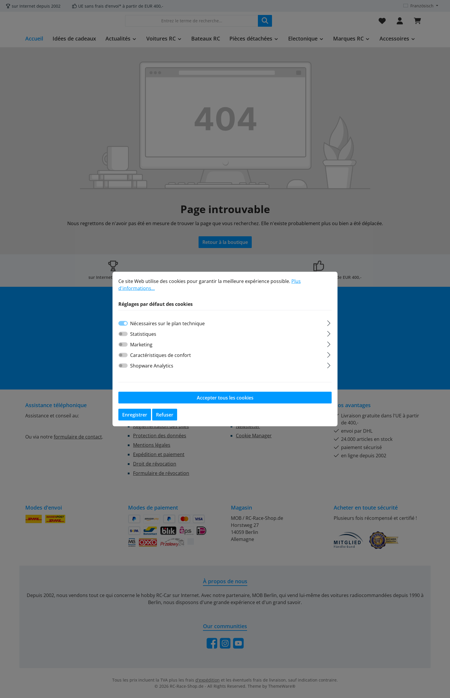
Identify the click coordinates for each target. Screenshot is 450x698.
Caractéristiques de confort (160, 355)
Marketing (141, 344)
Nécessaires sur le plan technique (167, 323)
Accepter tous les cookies (225, 397)
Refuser (164, 415)
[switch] (123, 334)
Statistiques (143, 334)
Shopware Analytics (151, 366)
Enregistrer (134, 415)
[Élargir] (329, 322)
